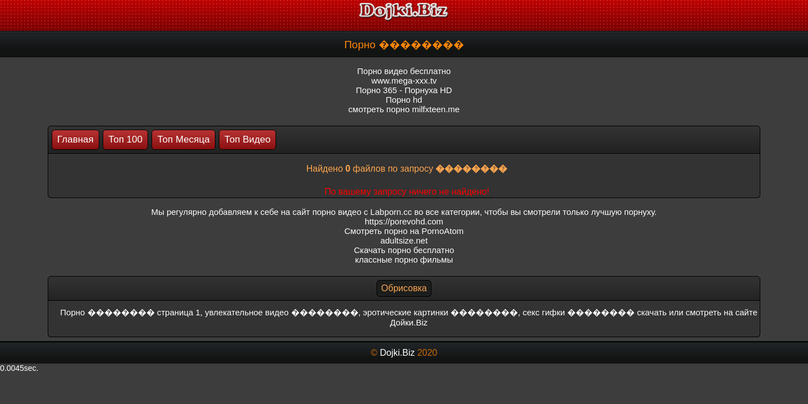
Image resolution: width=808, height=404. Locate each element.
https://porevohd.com (404, 221)
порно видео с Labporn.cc (362, 212)
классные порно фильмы (404, 259)
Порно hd (404, 99)
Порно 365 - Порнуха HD (404, 90)
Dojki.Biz (397, 352)
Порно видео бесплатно (404, 71)
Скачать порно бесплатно (404, 250)
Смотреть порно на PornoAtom (404, 231)
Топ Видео (247, 139)
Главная (75, 139)
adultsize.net (404, 240)
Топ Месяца (183, 139)
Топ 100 (125, 139)
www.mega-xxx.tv (404, 80)
